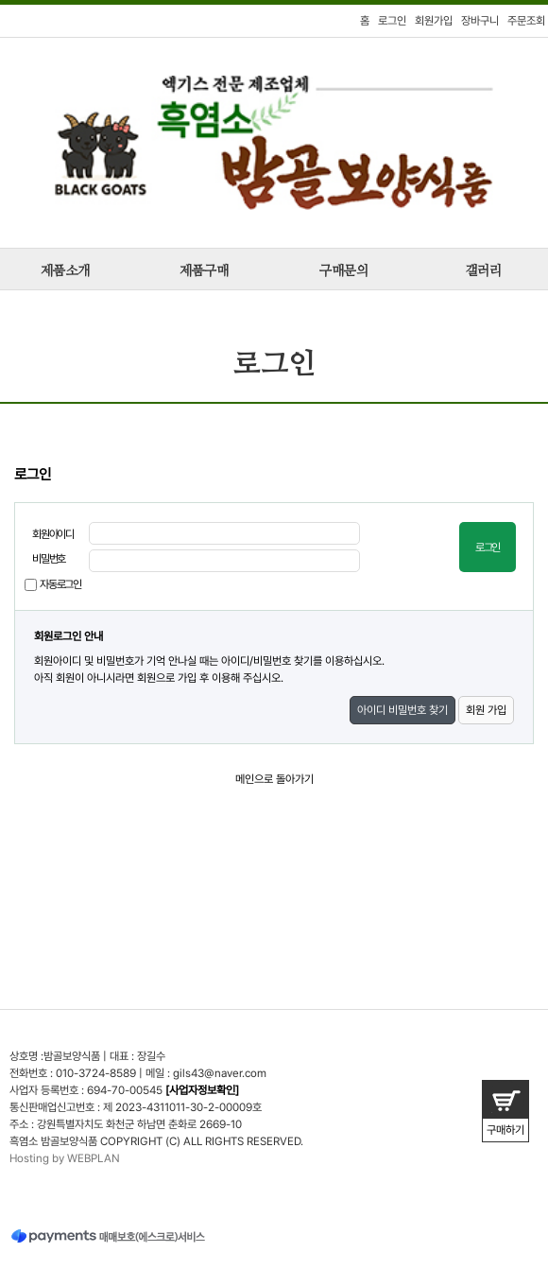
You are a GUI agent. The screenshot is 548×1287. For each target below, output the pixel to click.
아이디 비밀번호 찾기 (402, 710)
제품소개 (65, 271)
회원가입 (434, 20)
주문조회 (526, 20)
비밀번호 (48, 558)
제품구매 (204, 271)
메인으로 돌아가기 (274, 779)
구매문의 (343, 271)
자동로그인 (60, 584)
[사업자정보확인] (202, 1090)
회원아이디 (53, 534)
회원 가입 (486, 710)
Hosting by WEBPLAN (64, 1158)
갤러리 (483, 271)
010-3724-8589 (96, 1073)
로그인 (392, 20)
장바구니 (480, 20)
